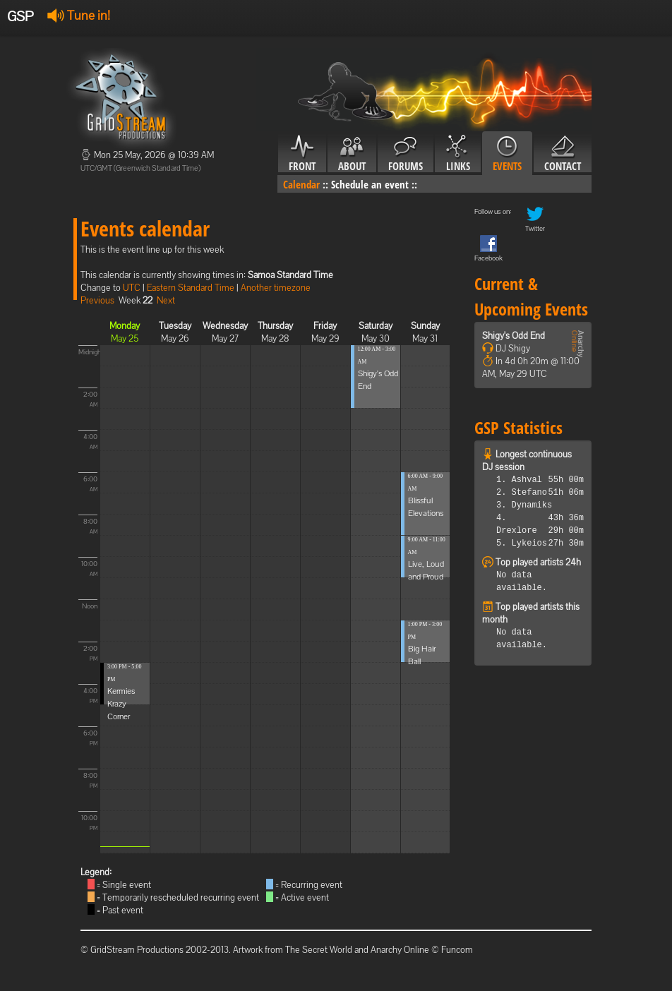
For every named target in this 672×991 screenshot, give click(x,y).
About (352, 154)
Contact (562, 154)
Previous (97, 300)
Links (457, 154)
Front (302, 154)
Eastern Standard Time (190, 288)
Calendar (301, 184)
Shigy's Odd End (513, 336)
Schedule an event (370, 184)
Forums (405, 154)
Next (166, 300)
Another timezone (276, 288)
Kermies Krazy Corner (121, 703)
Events (507, 154)
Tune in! (78, 15)
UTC (131, 288)
